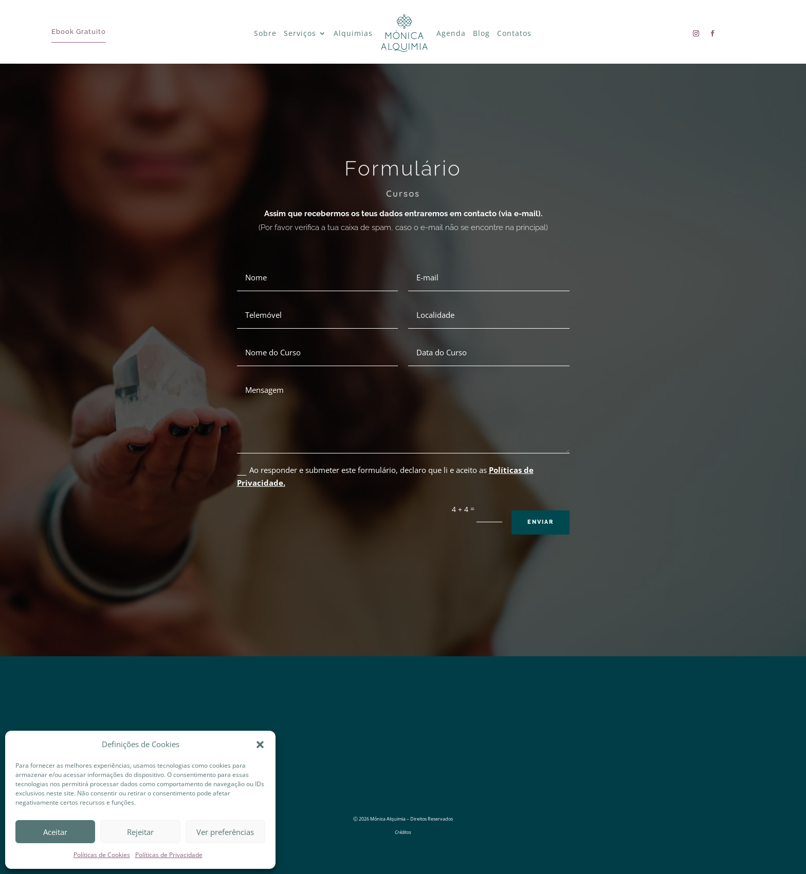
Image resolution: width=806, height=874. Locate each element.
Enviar (540, 522)
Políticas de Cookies (102, 854)
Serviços (300, 33)
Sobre (265, 33)
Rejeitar (140, 832)
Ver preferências (225, 832)
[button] (260, 744)
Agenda (451, 33)
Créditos (403, 832)
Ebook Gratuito (78, 31)
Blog (481, 33)
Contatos (514, 33)
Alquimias (353, 33)
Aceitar (55, 832)
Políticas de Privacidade (169, 854)
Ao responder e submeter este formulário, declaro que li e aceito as (385, 476)
